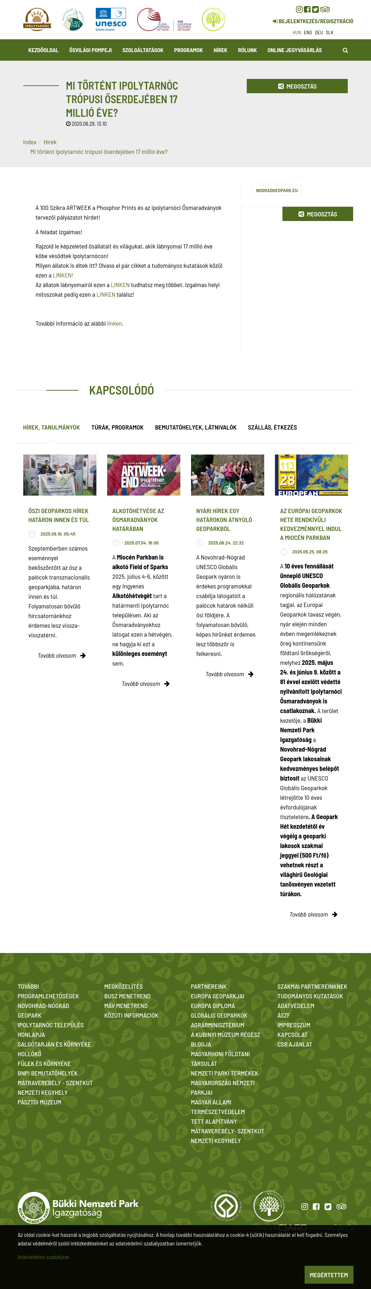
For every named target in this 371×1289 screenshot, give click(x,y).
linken (114, 323)
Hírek (220, 49)
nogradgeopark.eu (277, 190)
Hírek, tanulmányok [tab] (51, 427)
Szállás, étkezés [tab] (272, 427)
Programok (188, 49)
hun (296, 32)
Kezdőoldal (44, 49)
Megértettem (329, 1275)
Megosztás (297, 86)
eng (308, 32)
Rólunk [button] (247, 49)
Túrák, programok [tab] (117, 427)
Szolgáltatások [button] (143, 49)
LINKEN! (63, 275)
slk (330, 32)
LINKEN (120, 285)
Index (30, 142)
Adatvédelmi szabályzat (43, 1256)
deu (319, 32)
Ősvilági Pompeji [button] (90, 49)
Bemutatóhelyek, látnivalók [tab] (195, 427)
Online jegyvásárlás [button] (294, 49)
